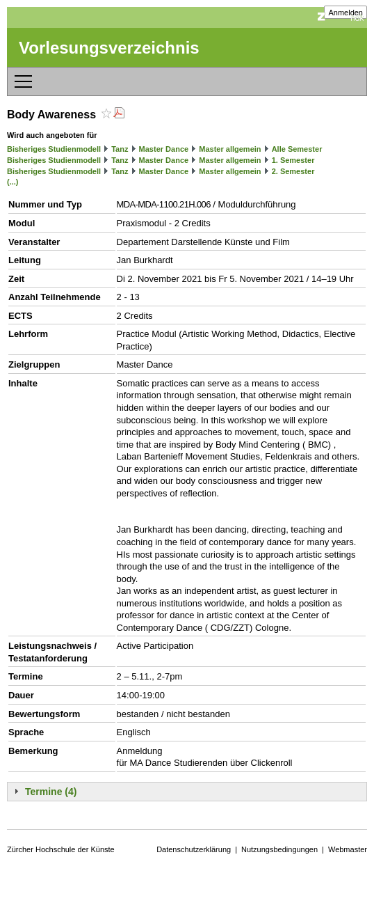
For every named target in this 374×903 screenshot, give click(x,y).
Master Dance (164, 149)
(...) (13, 182)
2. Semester (293, 171)
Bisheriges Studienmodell (54, 149)
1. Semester (293, 160)
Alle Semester (297, 149)
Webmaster (347, 849)
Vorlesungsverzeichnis (109, 47)
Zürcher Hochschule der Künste (61, 849)
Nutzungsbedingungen (279, 849)
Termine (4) (50, 791)
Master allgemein (230, 149)
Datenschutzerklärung (193, 849)
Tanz (119, 149)
